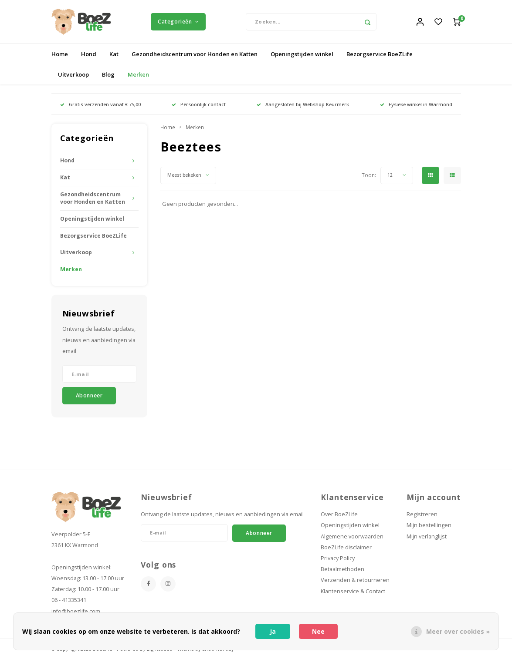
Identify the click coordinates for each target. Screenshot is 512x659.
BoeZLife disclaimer (346, 547)
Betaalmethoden (342, 569)
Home (59, 54)
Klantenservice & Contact (353, 591)
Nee (318, 631)
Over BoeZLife (339, 514)
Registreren (422, 514)
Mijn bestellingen (429, 525)
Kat (114, 54)
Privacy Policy (338, 558)
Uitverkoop (73, 74)
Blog (108, 74)
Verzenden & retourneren (355, 580)
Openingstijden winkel (302, 54)
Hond (88, 54)
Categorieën (178, 21)
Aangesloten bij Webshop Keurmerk (303, 104)
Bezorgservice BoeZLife (379, 54)
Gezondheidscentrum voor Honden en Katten (195, 54)
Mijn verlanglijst (427, 536)
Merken (138, 74)
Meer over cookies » (458, 631)
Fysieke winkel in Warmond (416, 104)
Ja (273, 631)
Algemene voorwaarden (352, 536)
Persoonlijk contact (199, 104)
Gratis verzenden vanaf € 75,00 (100, 104)
